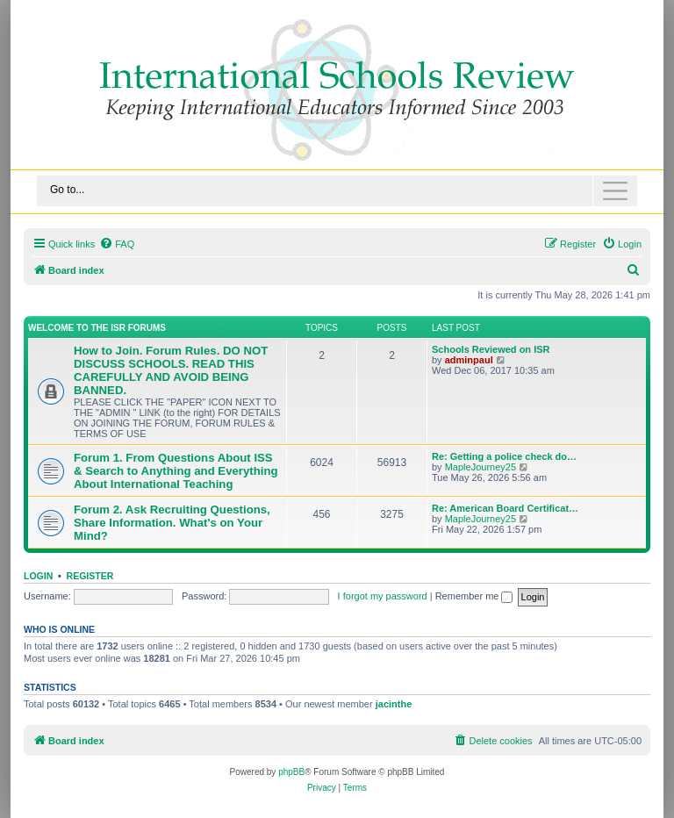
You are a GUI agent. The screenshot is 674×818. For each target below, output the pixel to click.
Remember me (474, 596)
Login (38, 575)
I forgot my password (382, 596)
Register (90, 575)
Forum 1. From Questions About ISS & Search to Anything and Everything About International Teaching (176, 471)
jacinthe (394, 704)
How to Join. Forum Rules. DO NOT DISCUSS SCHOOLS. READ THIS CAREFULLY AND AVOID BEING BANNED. (171, 370)
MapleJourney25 (480, 467)
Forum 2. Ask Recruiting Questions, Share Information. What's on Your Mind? (172, 522)
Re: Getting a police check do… (504, 456)
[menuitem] (116, 244)
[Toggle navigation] (337, 191)
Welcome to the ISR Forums (97, 328)
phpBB (291, 772)
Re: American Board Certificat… (505, 508)
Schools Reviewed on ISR (490, 349)
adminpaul (469, 360)
